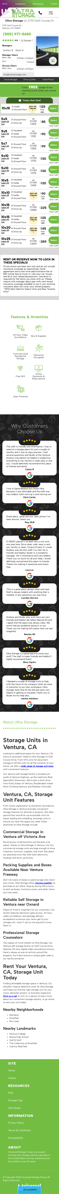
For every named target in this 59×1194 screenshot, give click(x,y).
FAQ (10, 1092)
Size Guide (14, 1107)
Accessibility (15, 1137)
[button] (20, 4)
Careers (54, 4)
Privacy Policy (16, 1122)
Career (12, 1078)
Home (4, 4)
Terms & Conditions (19, 1130)
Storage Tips (15, 1100)
